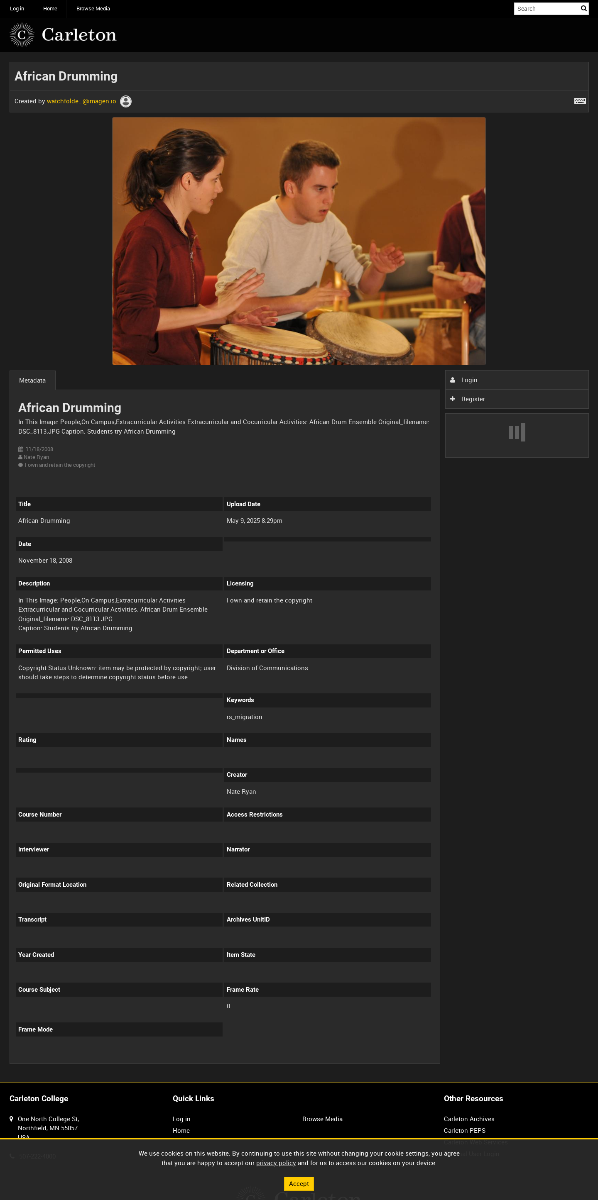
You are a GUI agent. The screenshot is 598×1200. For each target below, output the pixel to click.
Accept (299, 1183)
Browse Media (93, 8)
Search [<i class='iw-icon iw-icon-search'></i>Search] (584, 8)
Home (50, 8)
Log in (17, 8)
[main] (299, 567)
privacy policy (276, 1163)
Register (467, 399)
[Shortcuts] (580, 99)
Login (464, 380)
